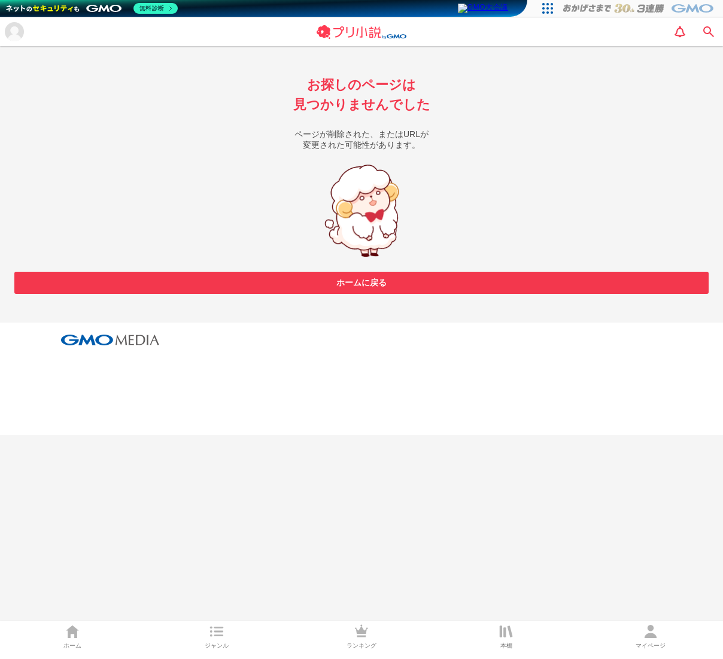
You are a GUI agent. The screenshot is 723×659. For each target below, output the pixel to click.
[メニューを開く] (14, 31)
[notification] (680, 31)
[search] (708, 31)
